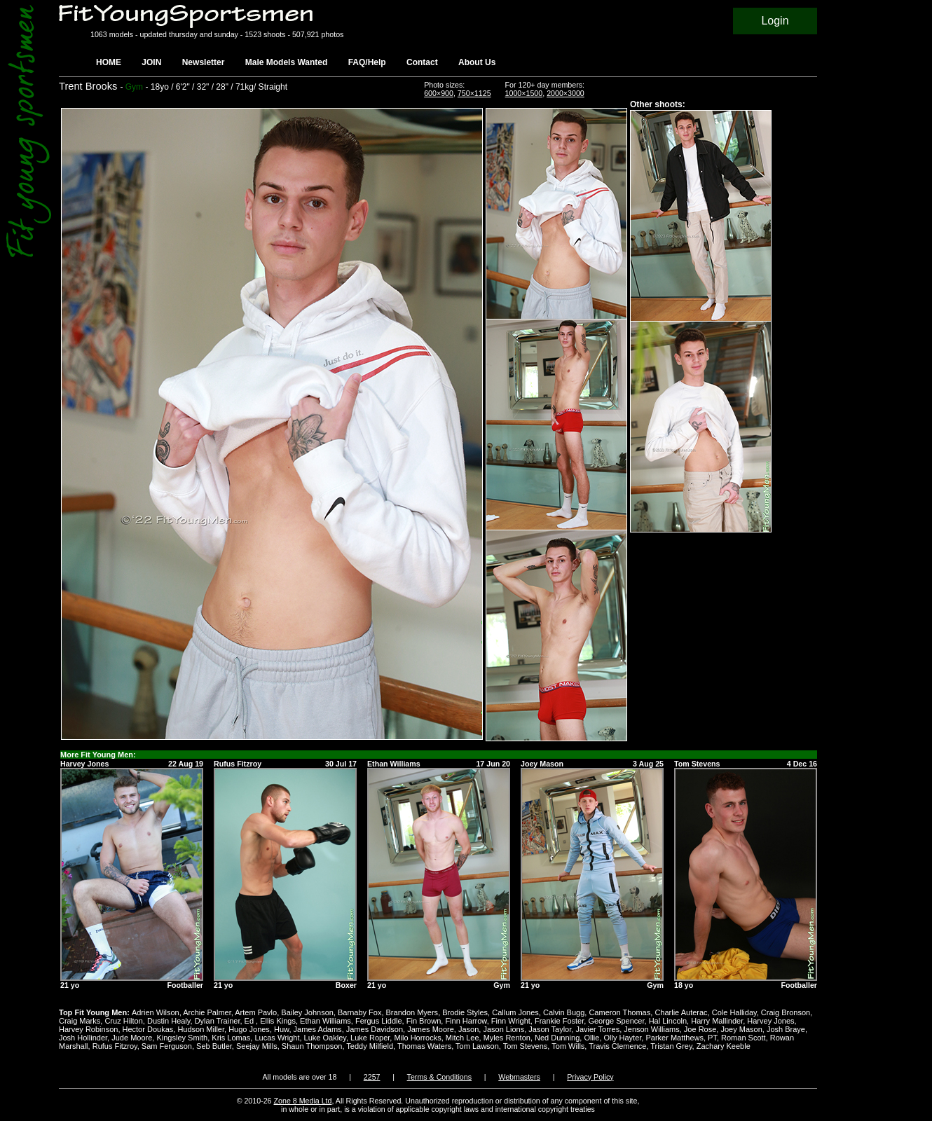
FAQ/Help (367, 62)
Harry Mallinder (717, 1021)
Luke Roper (370, 1037)
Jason (468, 1029)
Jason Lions (503, 1029)
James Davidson (374, 1029)
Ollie (591, 1037)
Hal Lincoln (668, 1021)
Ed (250, 1021)
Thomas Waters (424, 1046)
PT (712, 1037)
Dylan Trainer (217, 1021)
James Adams (318, 1029)
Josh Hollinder (83, 1037)
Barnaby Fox (359, 1012)
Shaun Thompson (312, 1046)
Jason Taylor (549, 1029)
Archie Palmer (207, 1012)
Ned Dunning (557, 1037)
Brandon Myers (412, 1012)
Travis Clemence (617, 1046)
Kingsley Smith (181, 1037)
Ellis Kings (278, 1021)
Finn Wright (510, 1021)
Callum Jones (515, 1012)
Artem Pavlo (256, 1012)
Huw (281, 1029)
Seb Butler (214, 1046)
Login (774, 21)
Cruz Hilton (123, 1021)
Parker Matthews (674, 1037)
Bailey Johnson (307, 1012)
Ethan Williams (325, 1021)
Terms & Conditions (439, 1077)
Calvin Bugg (563, 1012)
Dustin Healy (169, 1021)
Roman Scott (743, 1037)
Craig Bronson (785, 1012)
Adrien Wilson (155, 1012)
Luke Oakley (325, 1037)
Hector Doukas (148, 1029)
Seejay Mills (256, 1046)
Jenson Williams (651, 1029)
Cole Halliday (734, 1012)
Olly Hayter (623, 1037)
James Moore (430, 1029)
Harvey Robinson (88, 1029)
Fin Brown (423, 1021)
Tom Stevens (525, 1046)
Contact (422, 62)
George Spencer (616, 1021)
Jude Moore (131, 1037)
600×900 (438, 93)
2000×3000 (565, 93)
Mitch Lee (462, 1037)
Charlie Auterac (681, 1012)
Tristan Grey (671, 1046)
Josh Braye (786, 1029)
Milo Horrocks (417, 1037)
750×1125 (474, 93)
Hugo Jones (249, 1029)
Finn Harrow (465, 1021)
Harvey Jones (770, 1021)
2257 (372, 1077)
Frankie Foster (559, 1021)
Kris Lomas (231, 1037)
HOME (108, 62)
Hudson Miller (200, 1029)
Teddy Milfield (369, 1046)
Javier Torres (597, 1029)
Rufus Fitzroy (114, 1046)
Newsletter (203, 62)
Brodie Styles (465, 1012)
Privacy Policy (590, 1077)
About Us (476, 62)
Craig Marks (79, 1021)
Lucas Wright (276, 1037)
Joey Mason (741, 1029)
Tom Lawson (477, 1046)
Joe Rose (700, 1029)
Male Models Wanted (286, 62)
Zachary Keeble (724, 1046)
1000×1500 (524, 93)
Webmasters (519, 1077)
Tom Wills (567, 1046)
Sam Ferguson (167, 1046)
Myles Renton (507, 1037)
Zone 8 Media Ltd (303, 1100)
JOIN (151, 62)
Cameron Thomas (619, 1012)
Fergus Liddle (378, 1021)
